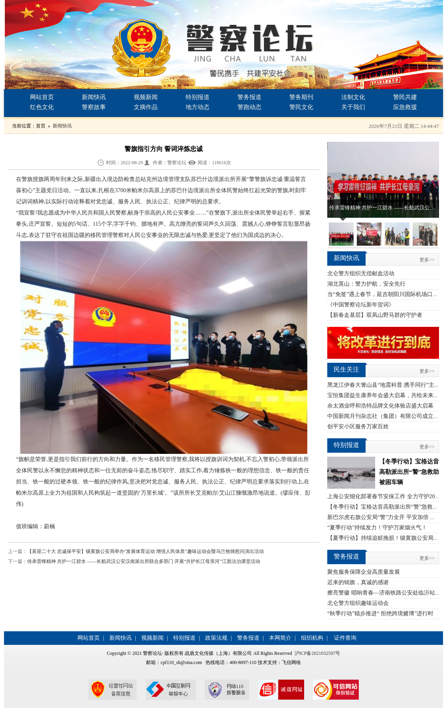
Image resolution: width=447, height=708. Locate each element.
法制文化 (353, 97)
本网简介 (280, 638)
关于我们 (353, 107)
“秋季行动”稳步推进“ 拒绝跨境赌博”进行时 (380, 614)
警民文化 (301, 107)
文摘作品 (146, 107)
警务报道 (249, 97)
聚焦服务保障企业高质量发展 (363, 572)
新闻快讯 (94, 97)
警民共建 (405, 97)
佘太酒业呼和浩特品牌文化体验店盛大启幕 (380, 406)
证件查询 (345, 638)
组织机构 (312, 638)
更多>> (427, 260)
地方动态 (198, 107)
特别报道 (198, 97)
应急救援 (405, 107)
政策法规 (216, 638)
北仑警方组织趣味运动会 (358, 603)
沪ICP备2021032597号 (317, 653)
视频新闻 (146, 97)
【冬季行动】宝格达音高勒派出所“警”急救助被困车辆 (409, 471)
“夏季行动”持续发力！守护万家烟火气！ (377, 528)
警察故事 (94, 107)
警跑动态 (249, 107)
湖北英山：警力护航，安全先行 (366, 284)
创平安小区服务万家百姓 (358, 427)
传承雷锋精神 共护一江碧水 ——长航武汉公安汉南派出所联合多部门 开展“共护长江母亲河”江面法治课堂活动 (143, 561)
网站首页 (42, 97)
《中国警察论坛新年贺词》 (360, 305)
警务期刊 (301, 97)
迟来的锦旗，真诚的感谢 (358, 582)
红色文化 (42, 107)
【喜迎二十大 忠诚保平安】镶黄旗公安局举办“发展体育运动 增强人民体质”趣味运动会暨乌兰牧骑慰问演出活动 (145, 551)
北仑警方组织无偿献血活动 (360, 273)
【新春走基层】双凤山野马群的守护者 (374, 315)
